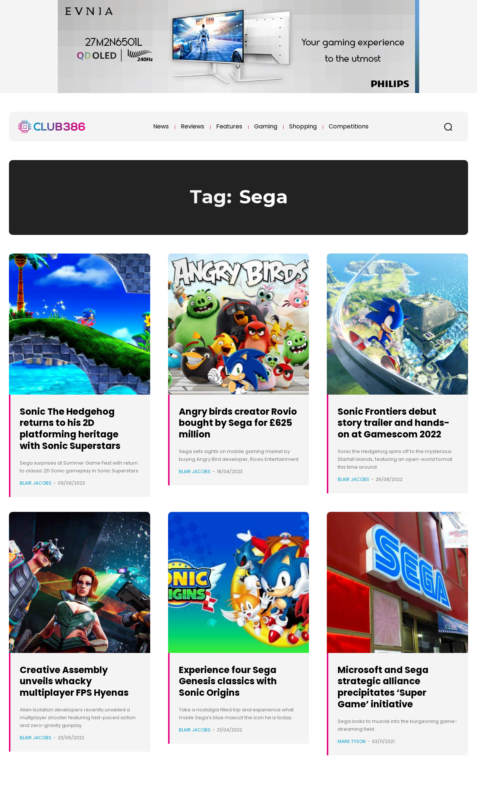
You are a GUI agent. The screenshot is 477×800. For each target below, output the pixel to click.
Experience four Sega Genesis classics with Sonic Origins (236, 689)
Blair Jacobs (35, 483)
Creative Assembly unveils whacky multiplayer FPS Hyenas (72, 694)
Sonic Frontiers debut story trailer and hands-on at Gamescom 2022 (396, 428)
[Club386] (51, 126)
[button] (448, 126)
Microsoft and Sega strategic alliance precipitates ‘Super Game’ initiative (390, 694)
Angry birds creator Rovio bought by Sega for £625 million (238, 423)
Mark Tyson (352, 749)
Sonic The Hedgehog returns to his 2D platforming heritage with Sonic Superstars (78, 428)
